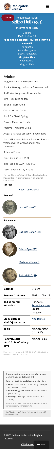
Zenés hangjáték (27, 50)
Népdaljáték (26, 60)
